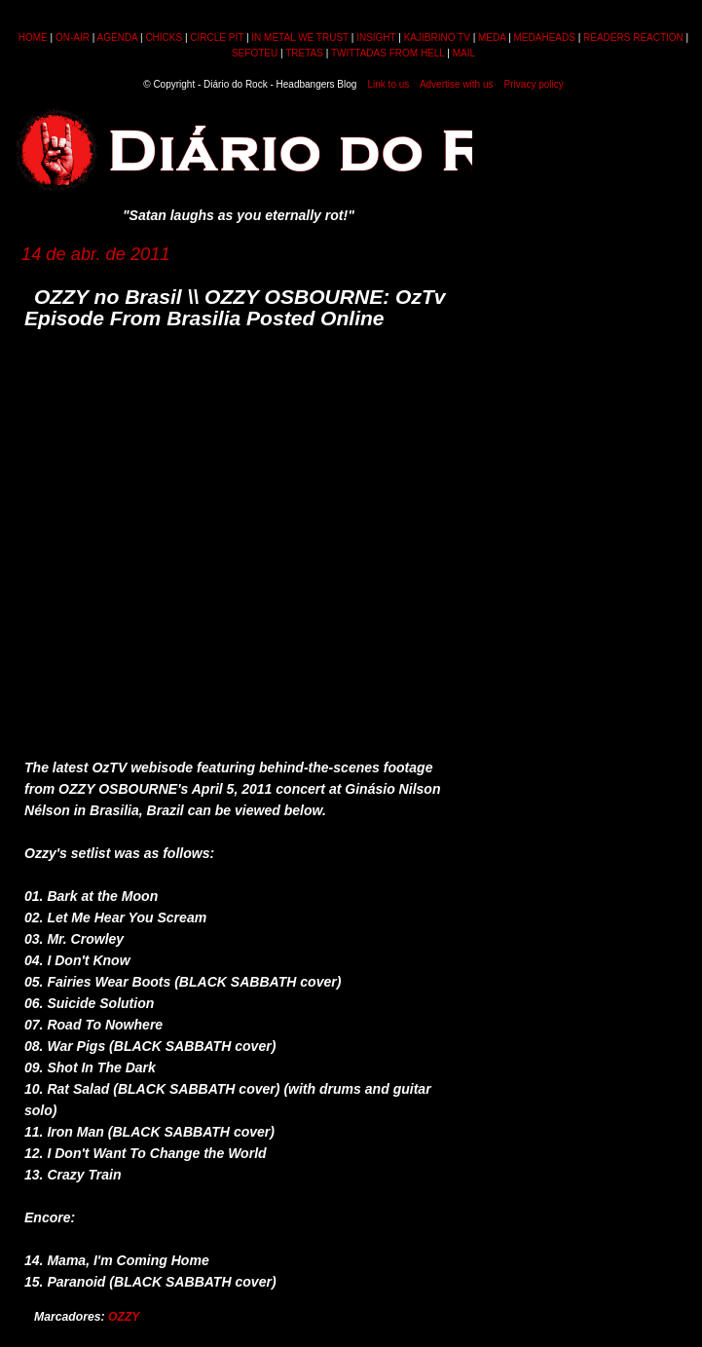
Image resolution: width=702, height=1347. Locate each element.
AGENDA (117, 37)
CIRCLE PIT (216, 37)
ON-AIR (72, 37)
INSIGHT (375, 37)
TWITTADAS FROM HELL (388, 53)
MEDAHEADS (544, 37)
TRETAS (304, 53)
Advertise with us (457, 84)
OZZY (124, 1317)
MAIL (464, 53)
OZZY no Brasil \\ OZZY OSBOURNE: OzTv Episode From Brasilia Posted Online (235, 307)
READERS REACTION (633, 37)
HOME (33, 37)
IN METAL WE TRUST (300, 37)
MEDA (491, 37)
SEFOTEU (254, 53)
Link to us (389, 84)
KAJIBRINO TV (437, 37)
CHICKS (163, 37)
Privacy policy (534, 84)
